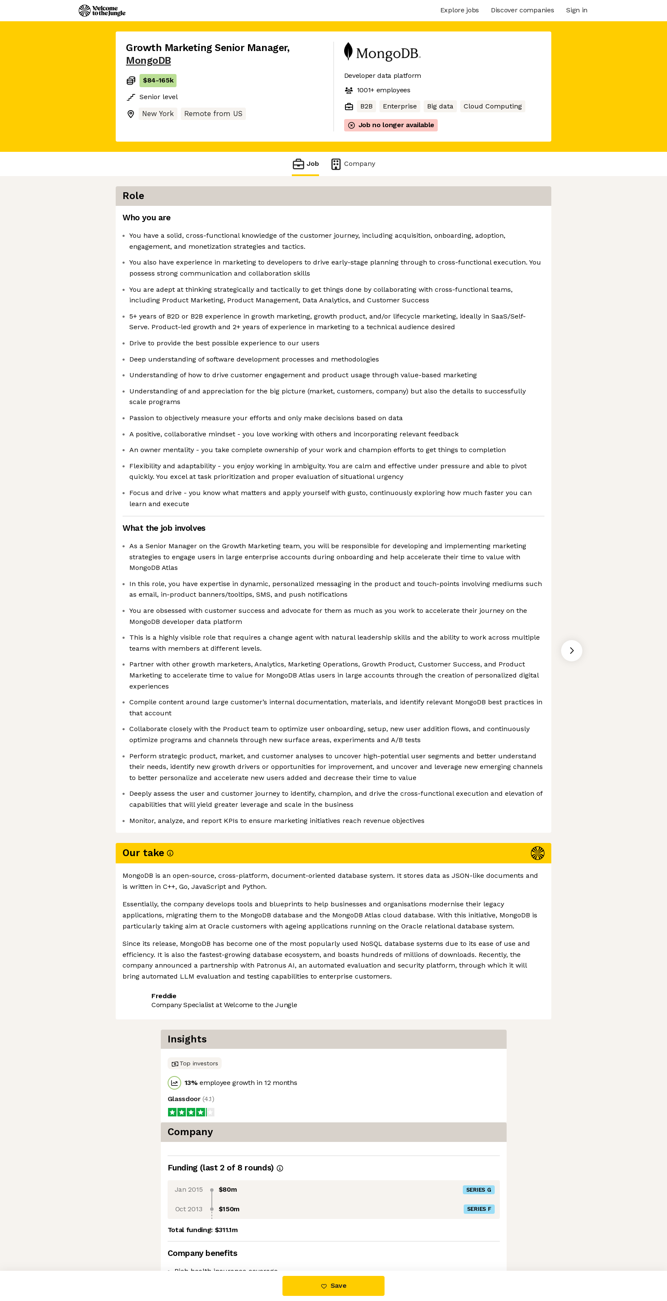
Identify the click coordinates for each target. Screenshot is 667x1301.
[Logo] (102, 11)
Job (305, 164)
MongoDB (148, 60)
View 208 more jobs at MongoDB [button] (239, 1235)
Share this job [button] (149, 1235)
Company (352, 164)
